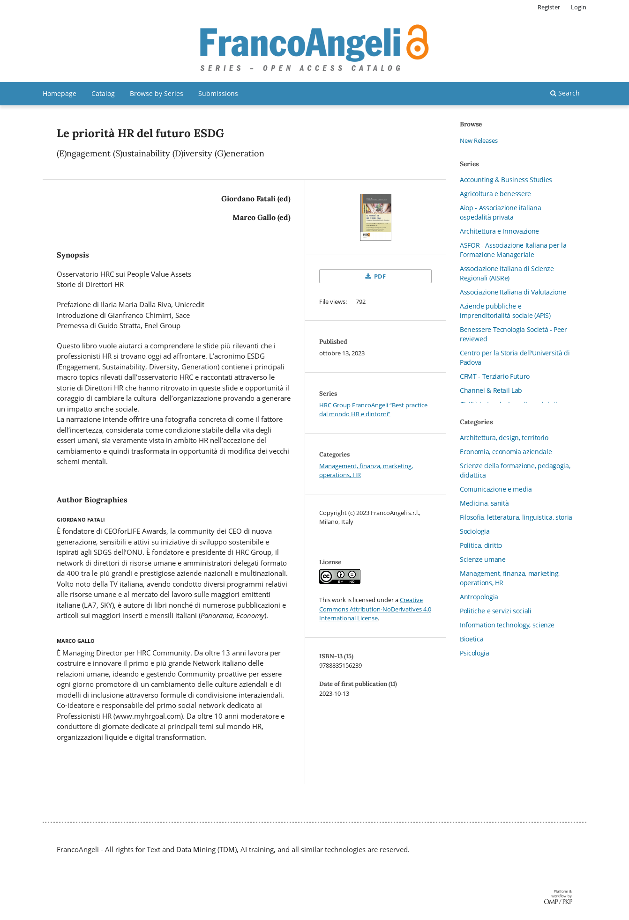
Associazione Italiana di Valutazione (513, 291)
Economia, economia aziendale (506, 451)
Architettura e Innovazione (499, 231)
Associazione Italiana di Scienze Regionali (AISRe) (507, 273)
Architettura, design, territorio (504, 437)
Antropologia (479, 596)
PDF (379, 276)
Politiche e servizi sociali (496, 610)
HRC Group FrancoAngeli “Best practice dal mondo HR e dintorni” (373, 410)
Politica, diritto (481, 545)
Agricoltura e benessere (495, 193)
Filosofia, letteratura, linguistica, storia (516, 517)
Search (565, 92)
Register (549, 7)
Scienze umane (482, 559)
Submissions (218, 93)
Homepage (59, 93)
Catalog (103, 93)
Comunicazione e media (496, 489)
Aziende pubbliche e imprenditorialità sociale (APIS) (505, 311)
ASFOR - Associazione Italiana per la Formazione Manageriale (513, 250)
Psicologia (474, 652)
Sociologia (475, 531)
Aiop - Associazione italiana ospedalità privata (500, 212)
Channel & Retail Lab (491, 390)
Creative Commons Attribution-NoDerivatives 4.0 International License (375, 609)
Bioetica (471, 638)
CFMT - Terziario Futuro (495, 376)
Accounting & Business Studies (506, 179)
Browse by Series (156, 93)
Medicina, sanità (484, 503)
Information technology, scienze (507, 624)
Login (578, 7)
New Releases (479, 140)
